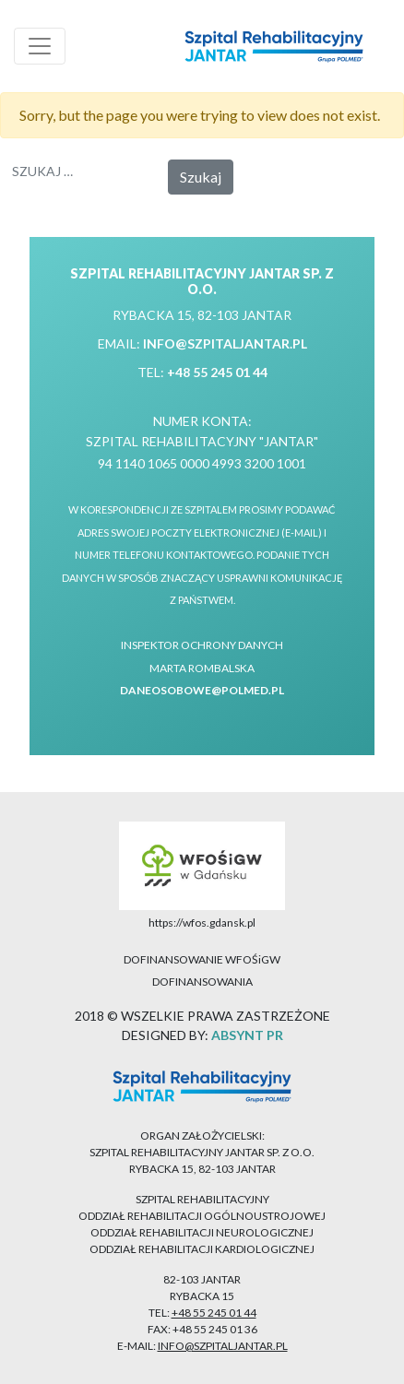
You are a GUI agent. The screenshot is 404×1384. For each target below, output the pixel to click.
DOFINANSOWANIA (202, 981)
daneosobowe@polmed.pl (202, 690)
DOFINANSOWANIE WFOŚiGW (202, 959)
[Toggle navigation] (39, 46)
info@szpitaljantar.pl (225, 343)
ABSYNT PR (247, 1035)
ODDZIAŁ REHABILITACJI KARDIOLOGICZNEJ (202, 1249)
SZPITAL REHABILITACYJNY (202, 1199)
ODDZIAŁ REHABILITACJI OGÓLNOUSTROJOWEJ (202, 1216)
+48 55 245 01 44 (217, 372)
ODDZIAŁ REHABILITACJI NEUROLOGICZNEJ (202, 1232)
